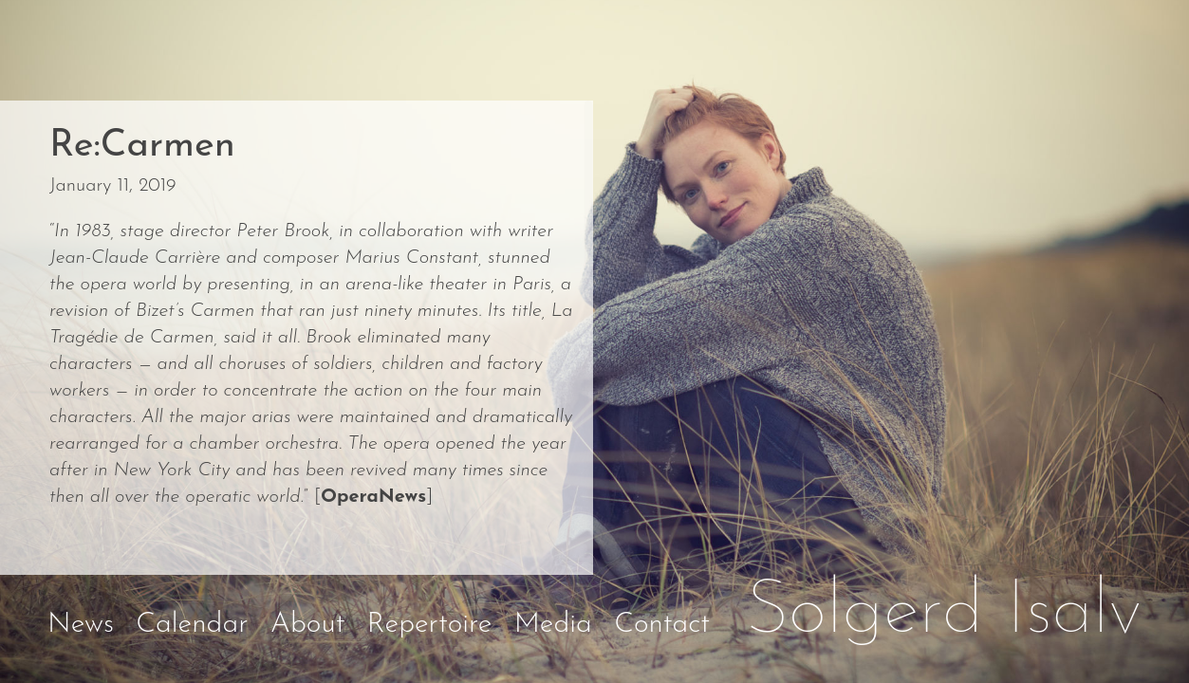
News (80, 624)
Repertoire (429, 624)
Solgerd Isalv (944, 613)
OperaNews (373, 497)
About (307, 624)
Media (553, 624)
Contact (662, 624)
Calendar (192, 624)
